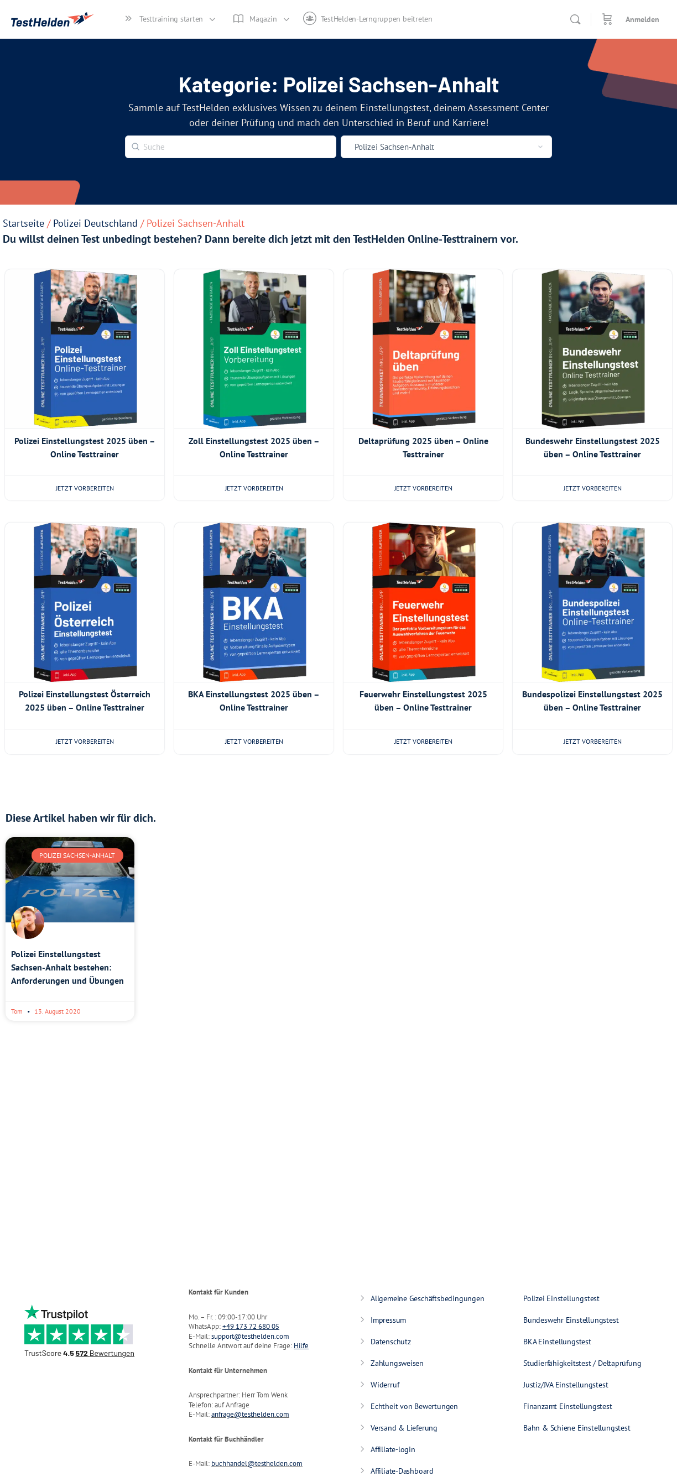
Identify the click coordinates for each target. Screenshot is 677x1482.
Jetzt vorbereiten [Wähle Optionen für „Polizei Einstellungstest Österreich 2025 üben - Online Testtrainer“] (85, 741)
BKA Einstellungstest (557, 1342)
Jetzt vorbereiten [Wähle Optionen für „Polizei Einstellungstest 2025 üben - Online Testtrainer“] (85, 488)
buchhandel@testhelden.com (257, 1463)
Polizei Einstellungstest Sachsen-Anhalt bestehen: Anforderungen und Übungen (67, 967)
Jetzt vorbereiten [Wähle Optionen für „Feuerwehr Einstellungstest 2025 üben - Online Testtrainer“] (423, 741)
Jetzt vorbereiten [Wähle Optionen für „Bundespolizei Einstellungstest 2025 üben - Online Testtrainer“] (593, 741)
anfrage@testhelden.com (250, 1414)
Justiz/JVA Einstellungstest (565, 1385)
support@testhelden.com (250, 1336)
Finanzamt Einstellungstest (567, 1406)
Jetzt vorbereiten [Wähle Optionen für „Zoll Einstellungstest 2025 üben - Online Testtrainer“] (254, 488)
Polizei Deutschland (95, 223)
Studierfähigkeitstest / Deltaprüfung (582, 1363)
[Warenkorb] (607, 19)
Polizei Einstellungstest (561, 1298)
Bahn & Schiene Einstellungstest (577, 1428)
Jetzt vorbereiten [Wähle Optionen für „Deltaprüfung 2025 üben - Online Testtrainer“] (423, 488)
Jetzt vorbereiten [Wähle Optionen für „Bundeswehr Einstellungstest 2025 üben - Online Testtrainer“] (593, 488)
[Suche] (575, 19)
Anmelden (642, 19)
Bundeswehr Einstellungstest (570, 1320)
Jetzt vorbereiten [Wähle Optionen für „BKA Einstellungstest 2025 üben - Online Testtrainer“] (254, 741)
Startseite (23, 223)
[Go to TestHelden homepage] (52, 17)
